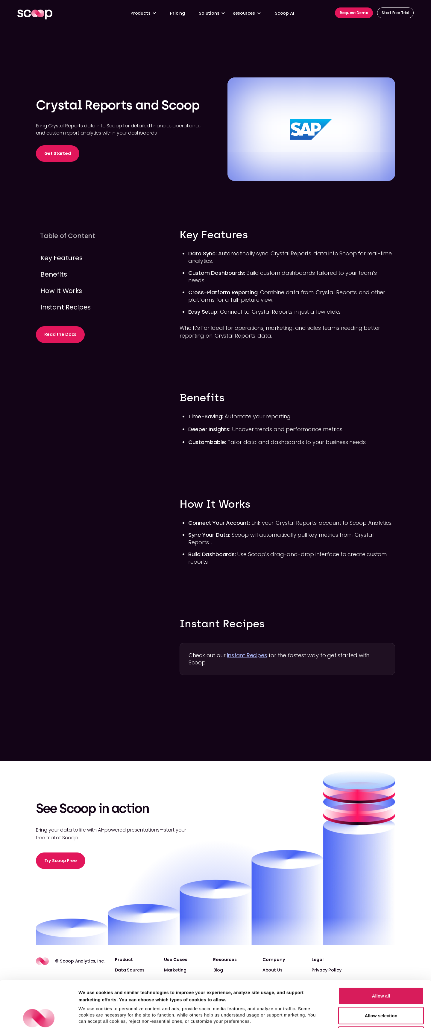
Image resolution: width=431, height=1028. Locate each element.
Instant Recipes (247, 655)
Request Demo (354, 12)
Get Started (57, 153)
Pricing (177, 13)
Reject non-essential (381, 988)
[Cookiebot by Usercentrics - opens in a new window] (39, 1016)
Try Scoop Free (60, 861)
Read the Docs (60, 334)
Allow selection (381, 969)
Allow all (381, 949)
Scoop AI (284, 13)
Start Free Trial (395, 12)
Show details (314, 1016)
